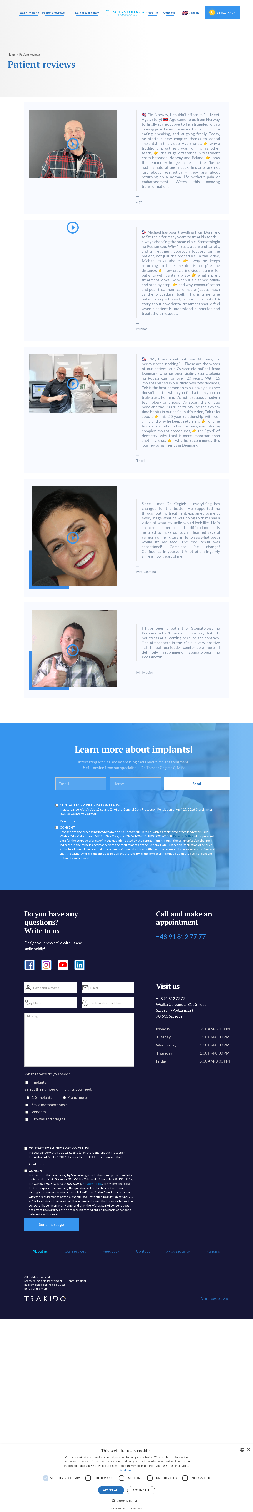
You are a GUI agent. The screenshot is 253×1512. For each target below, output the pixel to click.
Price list (152, 12)
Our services (75, 1251)
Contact (169, 12)
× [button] (248, 1449)
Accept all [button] (111, 1490)
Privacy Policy (183, 836)
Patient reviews (53, 12)
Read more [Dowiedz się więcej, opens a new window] (126, 1470)
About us (40, 1251)
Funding (213, 1251)
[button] (28, 12)
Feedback (111, 1251)
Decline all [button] (141, 1490)
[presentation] (57, 1135)
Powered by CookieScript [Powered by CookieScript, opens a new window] (127, 1508)
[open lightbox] (73, 158)
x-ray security (178, 1251)
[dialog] (126, 1478)
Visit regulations (215, 1298)
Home (12, 54)
